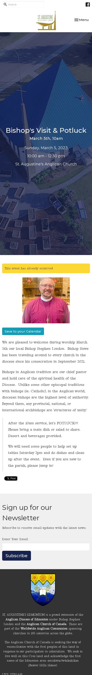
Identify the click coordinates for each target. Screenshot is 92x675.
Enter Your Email (15, 539)
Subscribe (17, 555)
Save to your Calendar (23, 331)
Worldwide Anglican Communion (43, 628)
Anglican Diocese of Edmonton (27, 619)
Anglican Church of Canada (46, 624)
